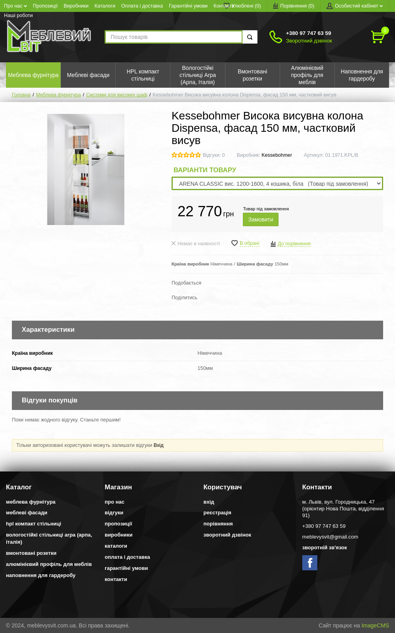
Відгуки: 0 (214, 155)
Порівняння (218, 524)
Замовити (260, 219)
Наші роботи (18, 15)
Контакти (224, 6)
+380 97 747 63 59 (308, 33)
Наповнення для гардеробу (40, 575)
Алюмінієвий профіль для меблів (49, 564)
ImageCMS (375, 625)
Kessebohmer (276, 155)
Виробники (76, 6)
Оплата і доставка (142, 6)
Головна (21, 95)
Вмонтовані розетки (31, 553)
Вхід (159, 445)
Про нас (15, 6)
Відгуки (114, 513)
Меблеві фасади (27, 513)
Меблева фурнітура (58, 95)
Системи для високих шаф (116, 95)
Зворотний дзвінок (309, 41)
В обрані (250, 243)
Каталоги (105, 6)
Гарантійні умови (188, 6)
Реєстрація (217, 513)
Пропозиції (45, 6)
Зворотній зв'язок (324, 547)
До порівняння (294, 243)
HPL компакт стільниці (33, 524)
